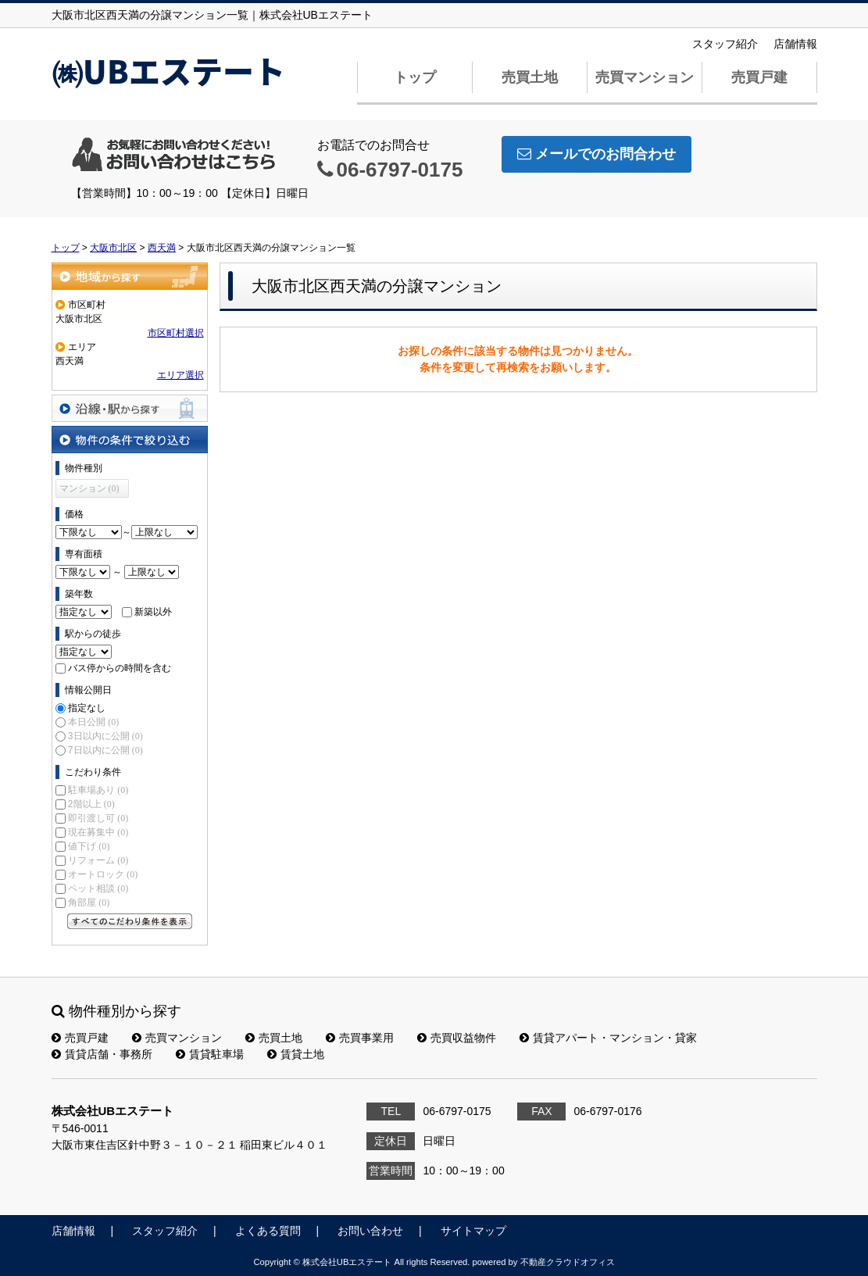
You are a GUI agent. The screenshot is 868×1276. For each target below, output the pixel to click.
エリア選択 (180, 375)
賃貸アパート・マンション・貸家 (608, 1037)
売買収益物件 (456, 1037)
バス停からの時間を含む (119, 668)
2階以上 (91, 804)
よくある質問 (268, 1230)
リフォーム (98, 860)
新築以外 (153, 611)
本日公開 (93, 722)
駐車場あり (98, 790)
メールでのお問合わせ (596, 154)
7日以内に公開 (105, 750)
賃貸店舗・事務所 (102, 1054)
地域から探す (130, 276)
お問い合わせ (370, 1230)
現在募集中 (98, 832)
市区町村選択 (176, 332)
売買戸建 (759, 77)
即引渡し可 (98, 818)
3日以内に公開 (105, 736)
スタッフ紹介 (725, 44)
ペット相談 (98, 888)
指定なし (86, 707)
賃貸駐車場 (210, 1054)
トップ (415, 77)
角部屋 (88, 902)
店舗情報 (795, 44)
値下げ (88, 846)
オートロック (103, 874)
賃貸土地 (295, 1054)
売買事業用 (360, 1037)
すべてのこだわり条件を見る (129, 921)
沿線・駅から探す (130, 408)
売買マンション (644, 77)
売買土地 (530, 77)
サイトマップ (473, 1230)
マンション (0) (89, 488)
